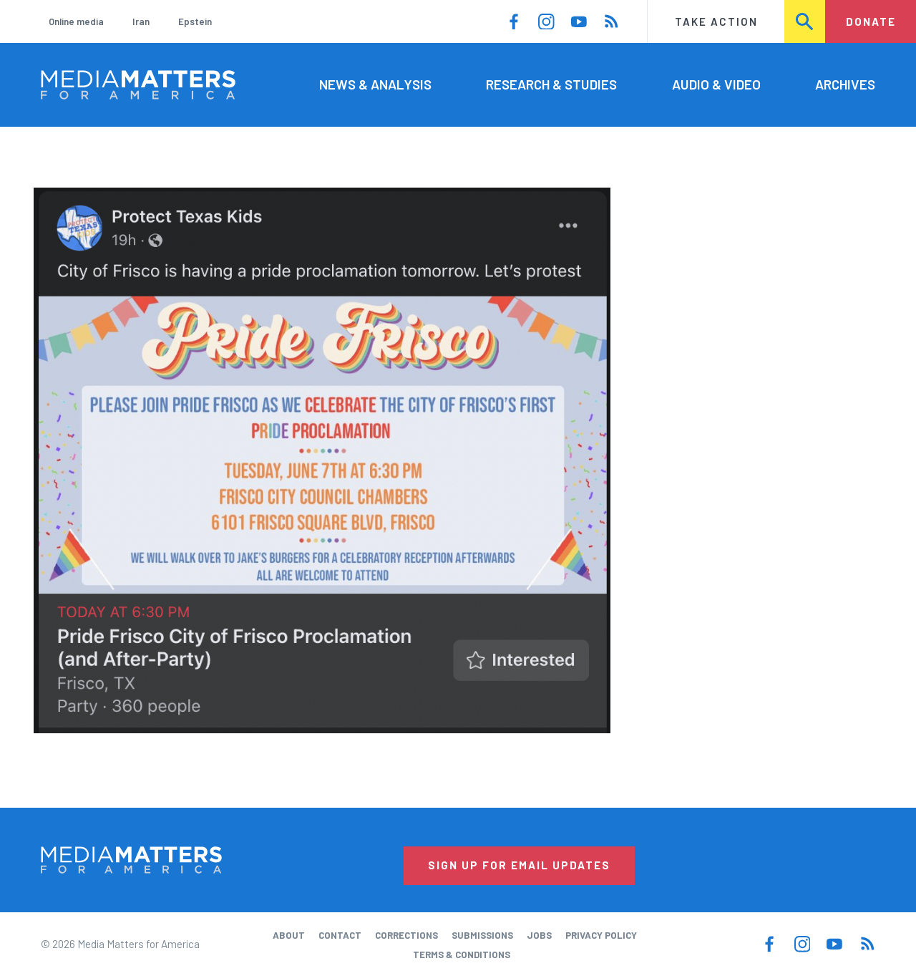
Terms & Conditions (461, 954)
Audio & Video (716, 84)
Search (805, 21)
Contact (339, 935)
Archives (845, 84)
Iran (141, 21)
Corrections (406, 935)
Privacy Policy (601, 935)
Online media (76, 21)
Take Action (716, 21)
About (289, 935)
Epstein (195, 21)
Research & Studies (551, 84)
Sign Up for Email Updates (519, 865)
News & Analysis (375, 84)
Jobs (539, 935)
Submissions (482, 935)
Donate (871, 21)
